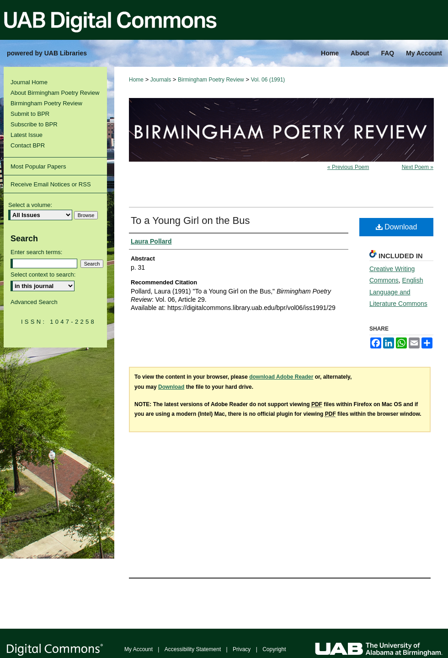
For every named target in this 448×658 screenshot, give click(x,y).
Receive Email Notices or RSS (51, 184)
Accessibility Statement (193, 649)
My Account (138, 649)
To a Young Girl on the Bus (190, 220)
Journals (160, 79)
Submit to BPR (30, 113)
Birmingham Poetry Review (211, 79)
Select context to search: (43, 274)
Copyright (274, 649)
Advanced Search (34, 302)
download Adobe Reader (281, 377)
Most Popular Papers (38, 166)
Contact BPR (28, 145)
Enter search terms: (36, 252)
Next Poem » (417, 167)
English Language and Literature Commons (398, 292)
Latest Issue (27, 134)
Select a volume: (30, 204)
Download (396, 227)
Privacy (242, 649)
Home (136, 79)
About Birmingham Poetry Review (55, 92)
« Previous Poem (348, 167)
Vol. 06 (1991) (268, 79)
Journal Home (29, 82)
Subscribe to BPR (34, 124)
